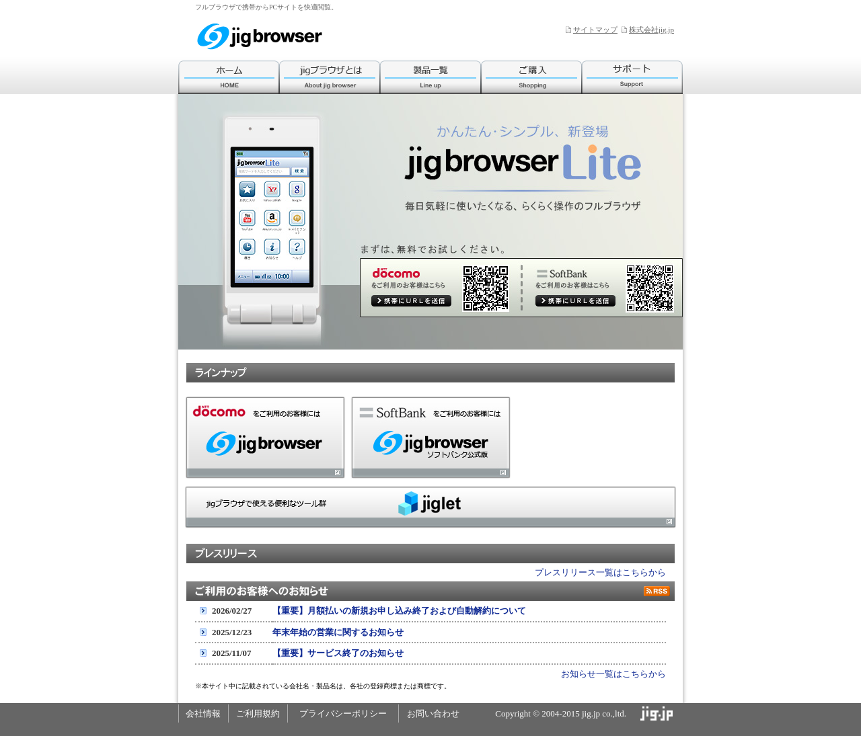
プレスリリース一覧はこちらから (600, 572)
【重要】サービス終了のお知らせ (338, 653)
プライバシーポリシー (343, 713)
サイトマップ (595, 30)
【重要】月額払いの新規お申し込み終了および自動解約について (399, 611)
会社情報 (203, 713)
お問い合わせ (433, 713)
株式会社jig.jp (651, 30)
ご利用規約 (258, 713)
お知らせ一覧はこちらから (613, 674)
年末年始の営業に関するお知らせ (338, 632)
